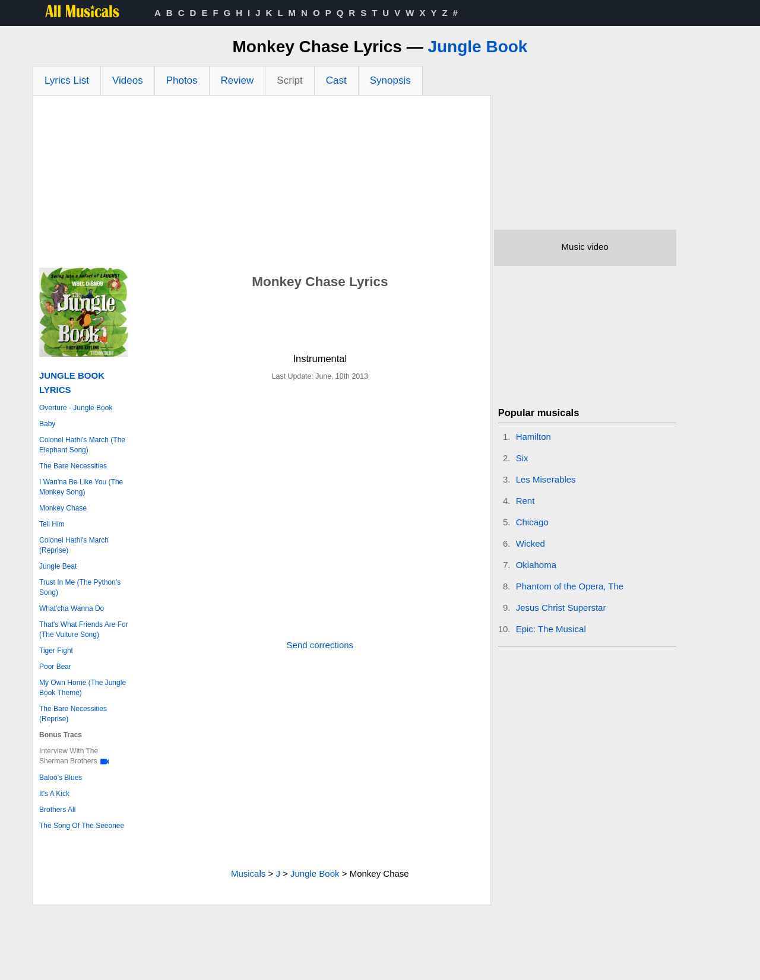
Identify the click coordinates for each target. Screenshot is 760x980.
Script (289, 80)
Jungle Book (477, 46)
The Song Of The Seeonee (81, 826)
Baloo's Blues (60, 777)
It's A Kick (54, 793)
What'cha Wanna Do (71, 608)
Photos (182, 80)
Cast (336, 80)
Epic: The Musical (551, 629)
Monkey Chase (63, 508)
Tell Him (52, 524)
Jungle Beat (58, 566)
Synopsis (390, 80)
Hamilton (533, 437)
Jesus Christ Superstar (561, 607)
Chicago (532, 522)
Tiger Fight (56, 650)
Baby (47, 424)
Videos (127, 80)
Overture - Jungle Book (75, 408)
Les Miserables (546, 479)
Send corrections (320, 645)
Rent (525, 501)
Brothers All (57, 809)
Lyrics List (67, 80)
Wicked (530, 543)
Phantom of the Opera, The (570, 586)
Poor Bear (55, 666)
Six (522, 458)
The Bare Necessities (73, 466)
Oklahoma (536, 565)
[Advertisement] (261, 185)
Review (237, 80)
